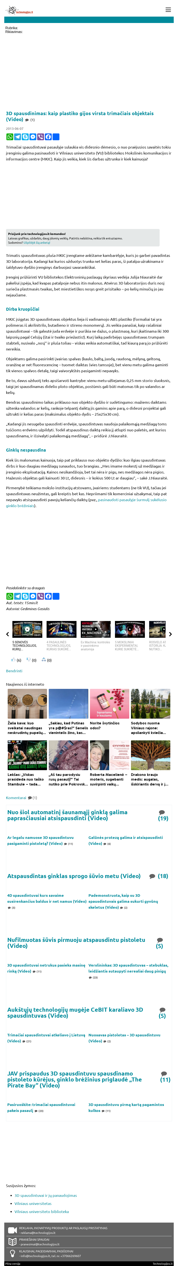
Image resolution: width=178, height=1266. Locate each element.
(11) (68, 843)
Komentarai (21, 797)
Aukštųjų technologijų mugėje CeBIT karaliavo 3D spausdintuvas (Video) (75, 1012)
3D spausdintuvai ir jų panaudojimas (46, 1195)
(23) (93, 977)
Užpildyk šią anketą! (37, 242)
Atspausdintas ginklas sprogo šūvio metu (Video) (74, 876)
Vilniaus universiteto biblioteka (42, 1211)
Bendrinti (14, 670)
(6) (107, 843)
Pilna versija (12, 1263)
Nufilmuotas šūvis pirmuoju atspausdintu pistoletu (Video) (76, 943)
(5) (160, 942)
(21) (26, 1041)
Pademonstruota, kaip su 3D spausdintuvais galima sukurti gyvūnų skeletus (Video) (123, 901)
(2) (124, 907)
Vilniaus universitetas (33, 1203)
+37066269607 (70, 1256)
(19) (163, 815)
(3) (11, 907)
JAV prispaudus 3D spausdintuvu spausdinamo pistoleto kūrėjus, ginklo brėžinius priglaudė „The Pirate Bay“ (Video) (74, 1079)
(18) (158, 875)
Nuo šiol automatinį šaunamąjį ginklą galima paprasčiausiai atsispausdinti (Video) (67, 815)
